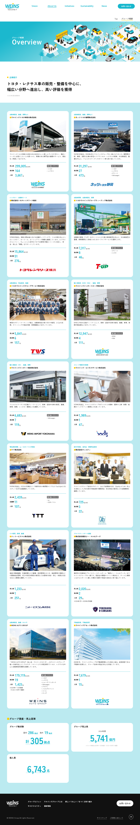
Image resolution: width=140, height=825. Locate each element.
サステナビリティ (34, 806)
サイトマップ (102, 818)
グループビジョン (34, 801)
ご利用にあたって (116, 818)
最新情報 (47, 806)
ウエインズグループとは (53, 801)
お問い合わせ (126, 6)
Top (116, 18)
